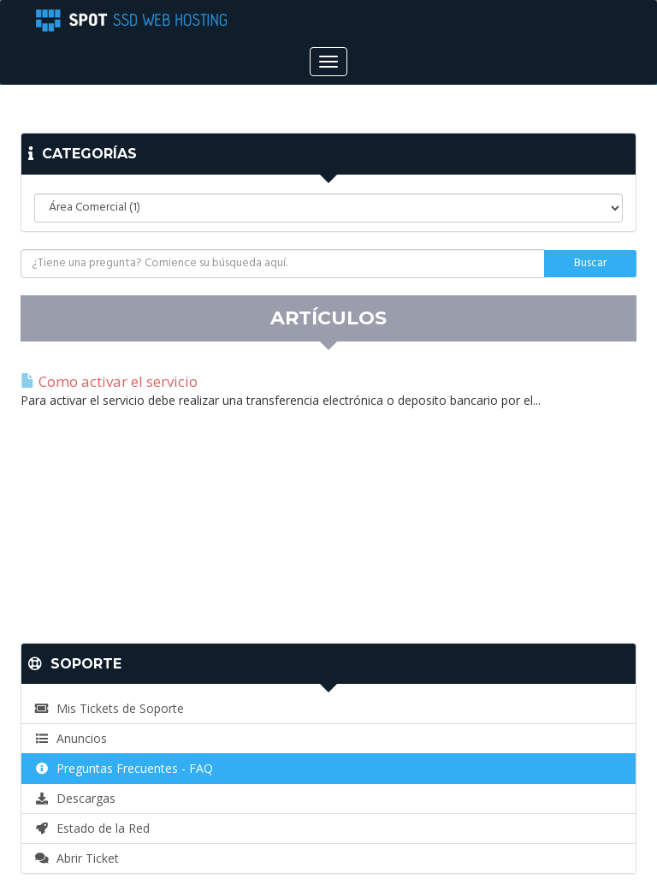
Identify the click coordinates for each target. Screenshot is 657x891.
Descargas (74, 798)
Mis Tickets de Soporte (109, 708)
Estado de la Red (92, 828)
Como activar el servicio (109, 381)
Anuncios (70, 738)
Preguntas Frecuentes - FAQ (123, 768)
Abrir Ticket (76, 858)
